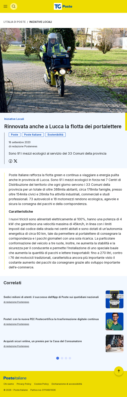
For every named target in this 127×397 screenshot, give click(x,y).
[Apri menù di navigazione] (5, 6)
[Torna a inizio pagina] (118, 371)
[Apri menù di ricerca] (13, 6)
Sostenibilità (55, 134)
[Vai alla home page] (63, 6)
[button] (57, 358)
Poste (14, 134)
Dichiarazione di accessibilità (67, 384)
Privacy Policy (24, 384)
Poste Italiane (32, 134)
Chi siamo (9, 384)
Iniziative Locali (40, 21)
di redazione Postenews (16, 301)
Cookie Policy (41, 384)
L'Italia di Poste (15, 21)
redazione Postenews (24, 146)
